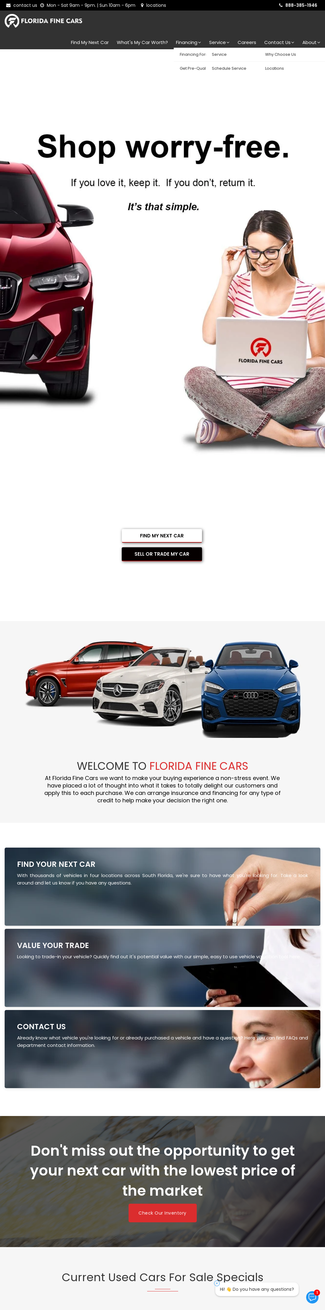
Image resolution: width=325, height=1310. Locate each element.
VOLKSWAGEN (261, 1219)
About (311, 42)
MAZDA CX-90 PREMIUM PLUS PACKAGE (200, 950)
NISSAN (35, 1206)
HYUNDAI (110, 1169)
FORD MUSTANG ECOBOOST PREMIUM (87, 996)
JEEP (177, 1169)
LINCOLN (181, 1181)
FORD (106, 1157)
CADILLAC (38, 1144)
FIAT (31, 1157)
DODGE (253, 1144)
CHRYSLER (183, 1144)
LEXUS (106, 1181)
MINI (176, 1194)
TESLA (106, 1219)
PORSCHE (183, 1206)
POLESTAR (109, 1206)
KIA (249, 1169)
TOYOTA (183, 1219)
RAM (251, 1206)
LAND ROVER (40, 1181)
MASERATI (256, 1181)
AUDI (105, 1132)
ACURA (34, 1132)
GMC (251, 1157)
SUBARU (34, 1219)
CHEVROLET (114, 1144)
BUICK (251, 1132)
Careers (247, 42)
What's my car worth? (142, 42)
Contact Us (279, 42)
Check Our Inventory (162, 804)
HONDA (36, 1169)
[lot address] (153, 5)
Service (219, 42)
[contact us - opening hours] (89, 5)
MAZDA (35, 1194)
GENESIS (181, 1157)
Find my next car (90, 42)
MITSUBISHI (258, 1194)
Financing (188, 42)
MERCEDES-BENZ (120, 1194)
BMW (178, 1132)
